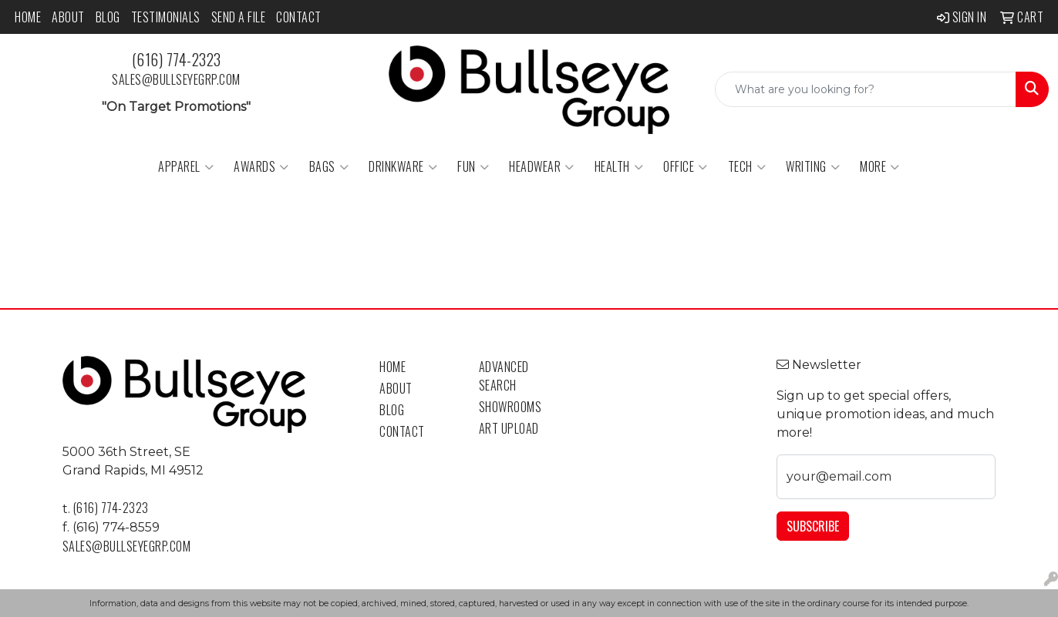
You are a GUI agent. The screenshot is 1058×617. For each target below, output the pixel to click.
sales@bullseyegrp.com (176, 79)
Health (619, 166)
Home (28, 17)
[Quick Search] (865, 89)
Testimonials (165, 17)
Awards (261, 166)
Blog (108, 17)
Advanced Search (504, 375)
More (880, 166)
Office (685, 166)
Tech (747, 166)
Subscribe (813, 526)
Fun (473, 166)
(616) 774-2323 (176, 59)
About (68, 17)
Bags (329, 166)
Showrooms (510, 406)
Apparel (186, 166)
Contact (299, 17)
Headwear (541, 166)
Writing (813, 166)
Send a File (238, 17)
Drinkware (403, 166)
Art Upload (509, 428)
